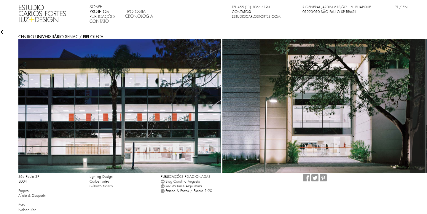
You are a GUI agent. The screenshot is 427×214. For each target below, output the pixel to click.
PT (396, 7)
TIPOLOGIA (135, 11)
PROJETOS (99, 11)
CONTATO (99, 21)
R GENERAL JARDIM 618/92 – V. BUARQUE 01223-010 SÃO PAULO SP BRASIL (336, 9)
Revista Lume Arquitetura (183, 186)
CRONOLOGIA (139, 16)
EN (405, 7)
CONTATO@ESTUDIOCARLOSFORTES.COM (256, 14)
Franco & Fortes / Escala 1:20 (188, 191)
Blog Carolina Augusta (182, 181)
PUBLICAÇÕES (103, 16)
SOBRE (96, 6)
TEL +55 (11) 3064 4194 (251, 7)
